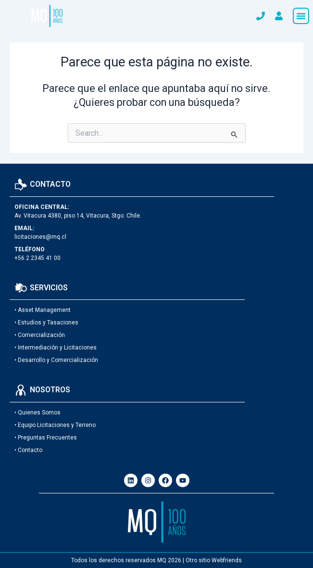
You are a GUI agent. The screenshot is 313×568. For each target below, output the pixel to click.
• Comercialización (39, 335)
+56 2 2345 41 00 (37, 258)
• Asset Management (42, 310)
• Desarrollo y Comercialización (56, 360)
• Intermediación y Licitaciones (55, 347)
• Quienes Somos (37, 412)
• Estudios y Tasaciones (46, 322)
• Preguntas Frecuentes (45, 437)
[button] (301, 16)
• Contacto (28, 450)
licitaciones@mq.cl (40, 236)
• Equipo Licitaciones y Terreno (55, 425)
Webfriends (227, 560)
